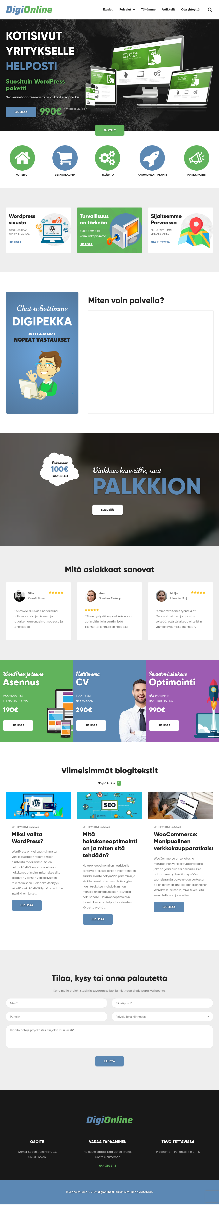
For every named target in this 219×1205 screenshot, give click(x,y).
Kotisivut (22, 160)
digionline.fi (106, 1192)
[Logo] (29, 10)
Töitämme (148, 9)
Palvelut (125, 9)
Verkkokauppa (65, 160)
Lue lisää (21, 112)
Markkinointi (196, 160)
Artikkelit (168, 9)
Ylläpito (107, 160)
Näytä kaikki (109, 783)
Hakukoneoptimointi (152, 160)
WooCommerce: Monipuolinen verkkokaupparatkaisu (184, 842)
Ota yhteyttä (190, 9)
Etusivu (108, 9)
